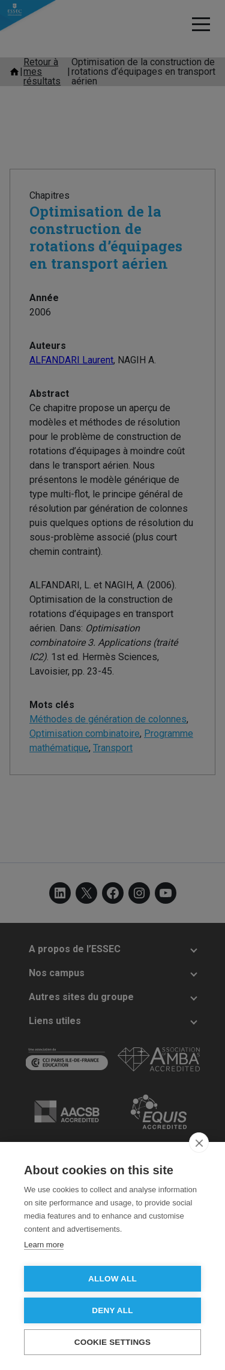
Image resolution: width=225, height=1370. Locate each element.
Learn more (44, 1244)
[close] (199, 1142)
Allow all (112, 1278)
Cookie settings (112, 1342)
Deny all (112, 1310)
